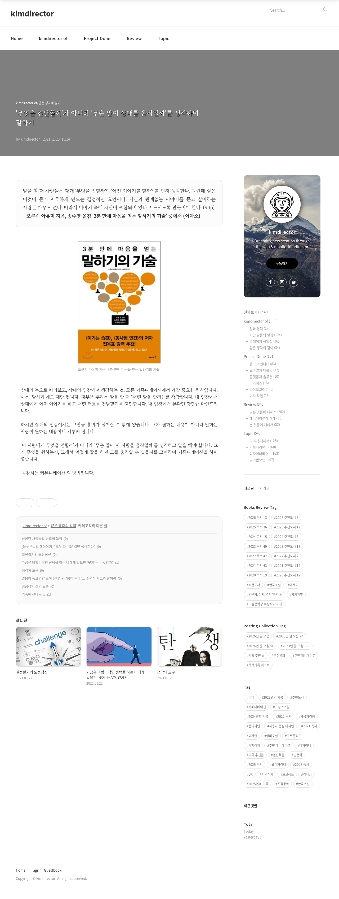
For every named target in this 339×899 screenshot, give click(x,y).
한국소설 (275, 585)
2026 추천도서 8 (287, 517)
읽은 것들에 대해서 (267, 411)
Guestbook (52, 869)
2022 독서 (284, 716)
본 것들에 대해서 (264, 424)
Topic (163, 38)
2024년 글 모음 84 (261, 646)
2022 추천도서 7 (287, 556)
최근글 (249, 488)
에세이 (294, 585)
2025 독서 (255, 764)
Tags (34, 869)
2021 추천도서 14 (288, 565)
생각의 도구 (30, 570)
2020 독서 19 (257, 575)
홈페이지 (254, 745)
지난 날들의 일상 (265, 334)
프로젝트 (288, 774)
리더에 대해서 (263, 440)
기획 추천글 (256, 755)
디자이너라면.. (264, 453)
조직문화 (283, 783)
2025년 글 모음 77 (290, 636)
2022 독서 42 (257, 556)
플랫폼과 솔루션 (264, 376)
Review (134, 38)
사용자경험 (307, 716)
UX (250, 774)
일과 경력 (258, 328)
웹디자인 (254, 726)
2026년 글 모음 (258, 636)
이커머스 (259, 382)
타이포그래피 (261, 389)
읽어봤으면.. (261, 459)
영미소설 (272, 735)
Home (17, 38)
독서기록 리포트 (259, 665)
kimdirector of (53, 38)
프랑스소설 (282, 707)
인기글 (264, 488)
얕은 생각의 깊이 (63, 525)
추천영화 (279, 655)
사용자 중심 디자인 (281, 726)
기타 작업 (259, 395)
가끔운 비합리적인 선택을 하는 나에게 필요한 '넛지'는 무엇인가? (68, 562)
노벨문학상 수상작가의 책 (265, 604)
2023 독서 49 (257, 546)
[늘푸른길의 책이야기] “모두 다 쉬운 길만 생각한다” (58, 546)
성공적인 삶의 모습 (35, 586)
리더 (251, 697)
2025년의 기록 (258, 783)
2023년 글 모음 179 (296, 646)
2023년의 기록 (273, 697)
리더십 (307, 774)
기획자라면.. (262, 447)
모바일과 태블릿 (264, 370)
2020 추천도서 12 (288, 575)
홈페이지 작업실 (264, 341)
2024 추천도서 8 (287, 536)
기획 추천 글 (256, 655)
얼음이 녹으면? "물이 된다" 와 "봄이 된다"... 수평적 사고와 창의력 (69, 578)
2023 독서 (302, 764)
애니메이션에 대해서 (267, 418)
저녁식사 (267, 774)
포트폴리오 (294, 735)
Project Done (97, 38)
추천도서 (254, 585)
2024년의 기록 (258, 716)
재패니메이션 (257, 707)
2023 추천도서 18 (288, 546)
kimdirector (32, 13)
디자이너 (305, 745)
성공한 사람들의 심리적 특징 (42, 538)
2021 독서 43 (257, 565)
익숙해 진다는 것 (34, 594)
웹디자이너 (278, 764)
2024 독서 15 (257, 536)
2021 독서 (310, 726)
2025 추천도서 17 (288, 527)
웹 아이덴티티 (262, 363)
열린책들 (278, 755)
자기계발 (297, 594)
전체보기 (256, 312)
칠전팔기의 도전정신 (36, 554)
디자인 (252, 735)
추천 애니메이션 (304, 655)
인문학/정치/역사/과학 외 (265, 594)
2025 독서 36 (257, 527)
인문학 (297, 755)
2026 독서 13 (257, 517)
